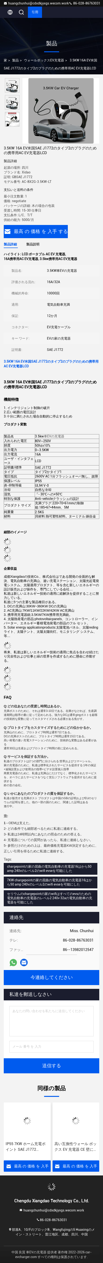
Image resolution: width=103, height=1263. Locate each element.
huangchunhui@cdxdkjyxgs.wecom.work (36, 3)
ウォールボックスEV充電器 (44, 60)
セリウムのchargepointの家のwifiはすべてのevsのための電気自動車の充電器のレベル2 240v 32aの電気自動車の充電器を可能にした (49, 898)
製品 (15, 60)
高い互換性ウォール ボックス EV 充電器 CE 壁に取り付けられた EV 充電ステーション (75, 1147)
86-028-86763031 (84, 3)
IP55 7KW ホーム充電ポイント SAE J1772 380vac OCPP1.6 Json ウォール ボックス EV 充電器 (26, 1147)
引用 (35, 12)
